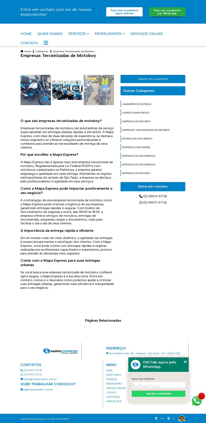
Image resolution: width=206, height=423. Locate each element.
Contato (29, 43)
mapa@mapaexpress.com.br (39, 379)
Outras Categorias (138, 90)
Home (26, 34)
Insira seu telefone (143, 378)
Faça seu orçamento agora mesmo (124, 12)
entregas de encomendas (139, 164)
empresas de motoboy (136, 121)
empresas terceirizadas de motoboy (146, 130)
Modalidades (108, 34)
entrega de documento (137, 138)
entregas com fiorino (136, 147)
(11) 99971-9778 (153, 196)
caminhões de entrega (136, 104)
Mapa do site (114, 401)
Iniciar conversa (158, 393)
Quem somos (50, 34)
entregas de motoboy (136, 173)
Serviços (77, 34)
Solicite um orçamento (153, 79)
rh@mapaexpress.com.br (37, 389)
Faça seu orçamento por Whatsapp (167, 12)
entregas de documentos (139, 156)
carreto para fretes (135, 112)
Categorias (42, 51)
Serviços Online (146, 34)
